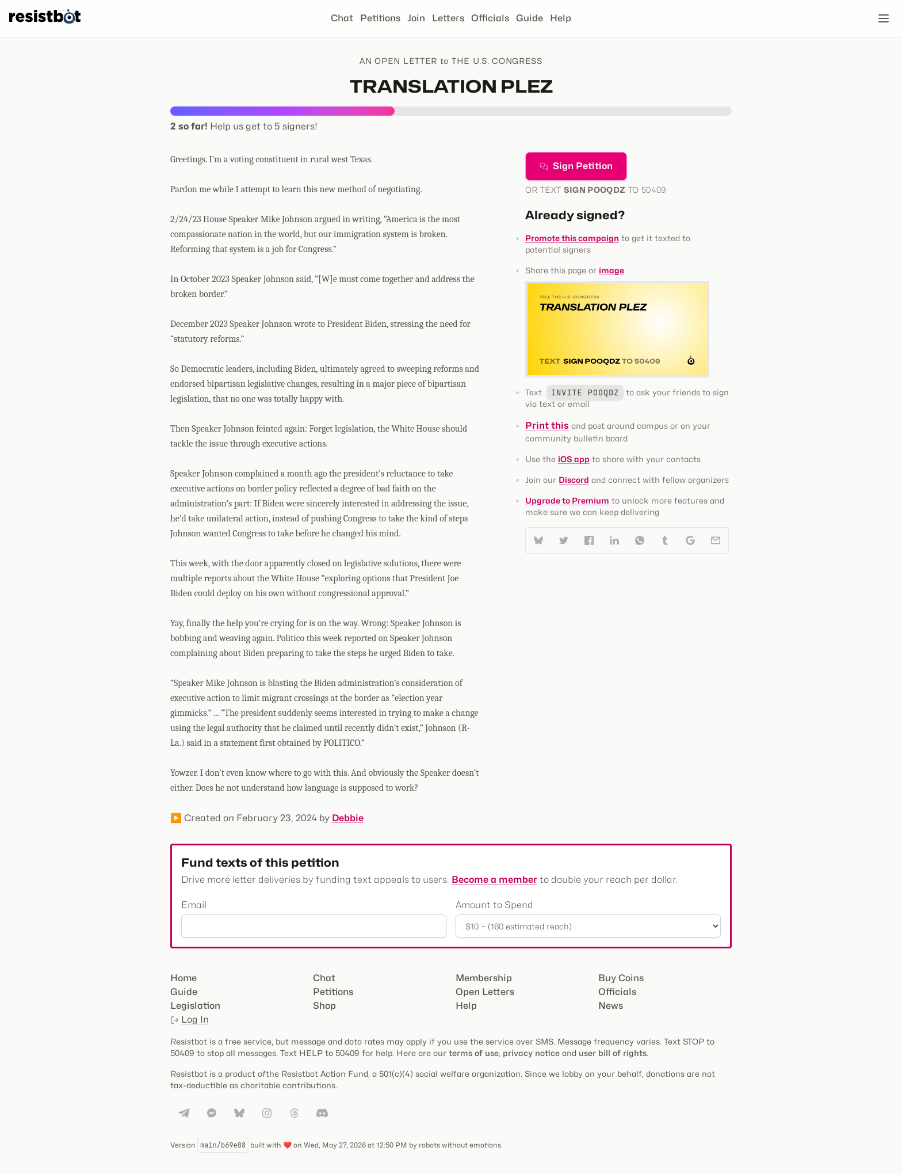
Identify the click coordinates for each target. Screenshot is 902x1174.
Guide (529, 18)
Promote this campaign (572, 238)
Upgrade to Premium (567, 500)
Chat (342, 18)
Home (183, 978)
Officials (490, 18)
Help (560, 18)
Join (416, 18)
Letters (448, 18)
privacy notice (531, 1053)
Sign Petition (576, 166)
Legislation (195, 1005)
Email (194, 904)
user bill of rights (613, 1053)
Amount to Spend (494, 904)
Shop (324, 1005)
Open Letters (485, 991)
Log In (189, 1019)
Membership (484, 978)
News (610, 1005)
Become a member (494, 879)
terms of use (474, 1053)
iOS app (574, 459)
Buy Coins (621, 978)
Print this (547, 425)
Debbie (348, 818)
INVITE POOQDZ (585, 392)
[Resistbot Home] (45, 27)
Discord (574, 480)
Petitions (380, 18)
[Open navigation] (883, 18)
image (611, 270)
